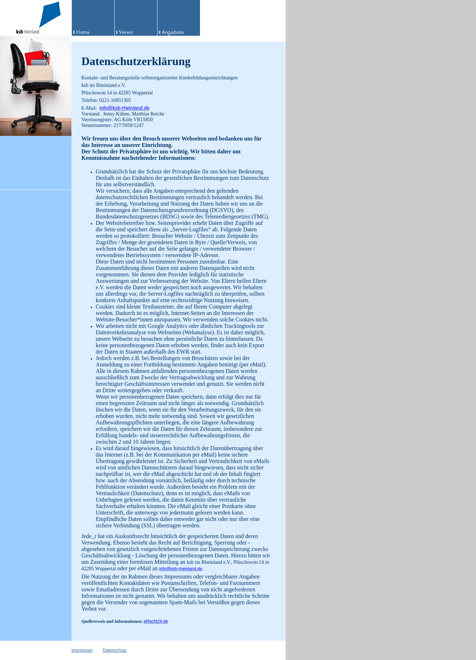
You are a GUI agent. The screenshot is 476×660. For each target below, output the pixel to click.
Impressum (81, 650)
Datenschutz (115, 650)
